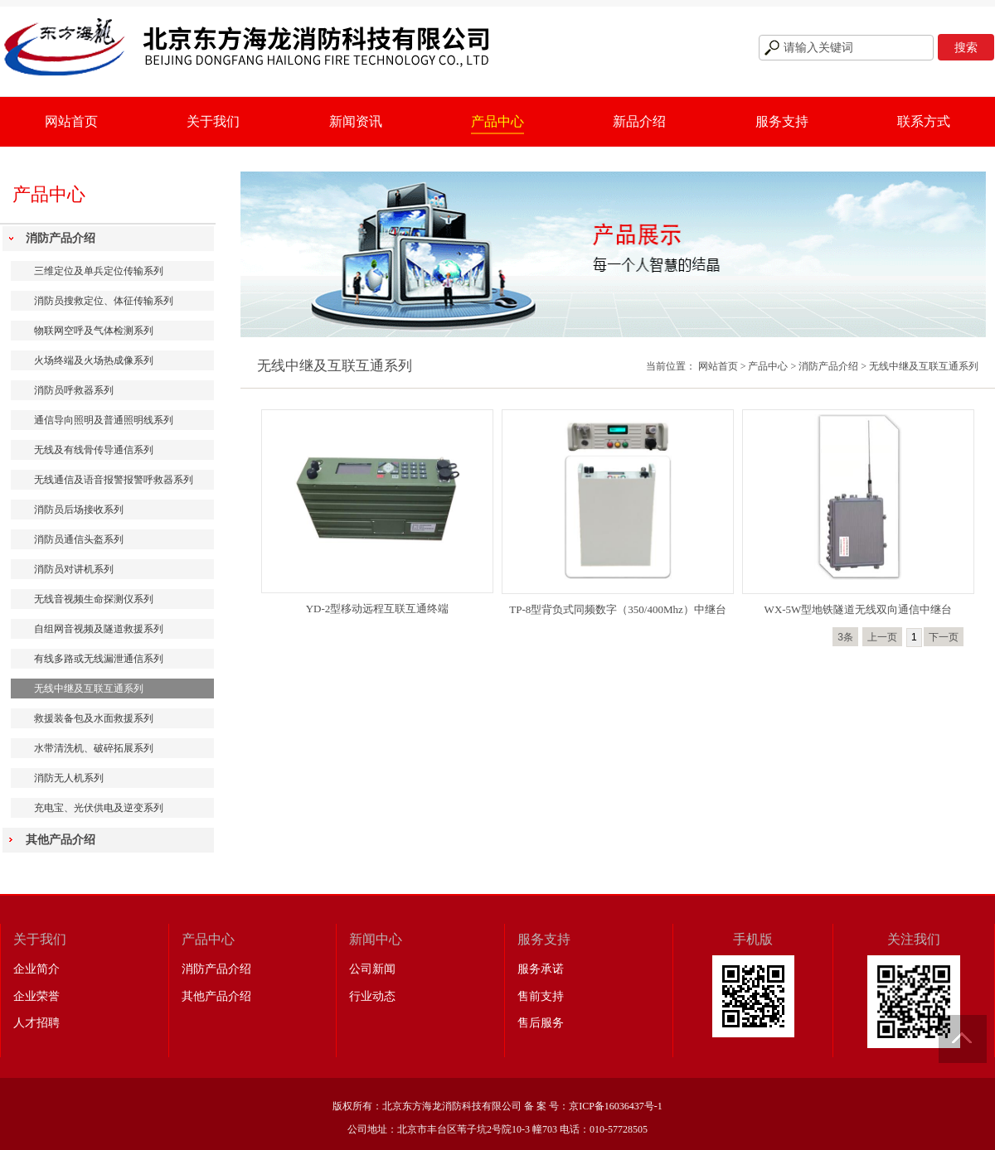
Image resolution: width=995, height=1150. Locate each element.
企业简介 (36, 969)
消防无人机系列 (69, 778)
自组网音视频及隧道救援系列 (98, 629)
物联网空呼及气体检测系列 (93, 330)
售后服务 (540, 1023)
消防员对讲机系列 (74, 569)
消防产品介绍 (60, 238)
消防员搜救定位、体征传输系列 (103, 301)
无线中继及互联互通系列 (88, 688)
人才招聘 (36, 1023)
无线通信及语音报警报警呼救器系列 (113, 480)
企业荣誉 (36, 996)
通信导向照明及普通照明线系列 (103, 420)
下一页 (944, 637)
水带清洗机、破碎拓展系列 (93, 748)
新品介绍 (639, 121)
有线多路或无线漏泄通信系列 (98, 658)
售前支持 (540, 996)
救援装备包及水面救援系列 (93, 718)
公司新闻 (372, 969)
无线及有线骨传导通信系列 (93, 450)
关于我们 (213, 121)
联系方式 (923, 121)
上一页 (882, 637)
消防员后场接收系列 (79, 509)
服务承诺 (540, 969)
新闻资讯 (355, 121)
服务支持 (781, 121)
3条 (845, 637)
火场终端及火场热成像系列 (93, 360)
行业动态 (372, 996)
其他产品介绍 (60, 840)
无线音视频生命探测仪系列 (93, 599)
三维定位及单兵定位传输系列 (98, 271)
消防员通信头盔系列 (79, 539)
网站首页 (71, 121)
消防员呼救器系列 (74, 390)
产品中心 (497, 121)
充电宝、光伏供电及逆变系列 (98, 808)
